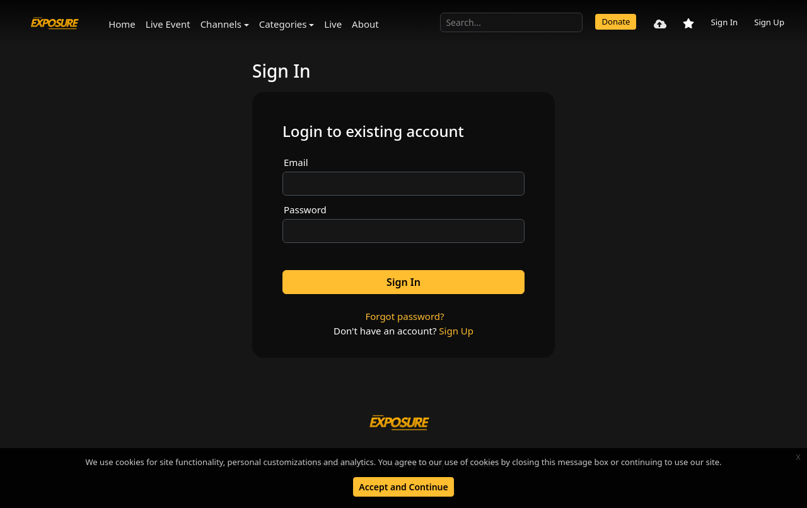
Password (305, 209)
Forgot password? (404, 316)
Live (333, 24)
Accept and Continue (403, 487)
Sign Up (769, 22)
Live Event (168, 24)
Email (296, 162)
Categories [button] (283, 24)
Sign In (724, 22)
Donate (615, 21)
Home (122, 24)
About (365, 24)
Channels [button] (220, 24)
